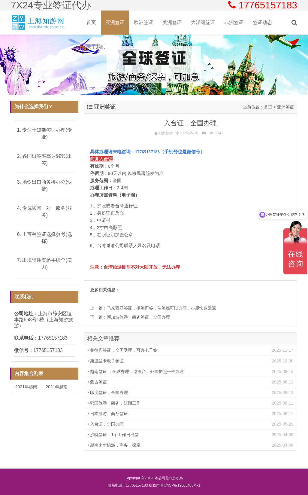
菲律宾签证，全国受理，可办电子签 (123, 350)
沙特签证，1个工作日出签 (113, 434)
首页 (91, 22)
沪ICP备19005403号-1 (182, 485)
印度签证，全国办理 (108, 392)
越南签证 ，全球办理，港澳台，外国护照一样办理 (136, 371)
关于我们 (96, 46)
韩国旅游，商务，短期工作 (114, 403)
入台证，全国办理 (106, 424)
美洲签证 (172, 22)
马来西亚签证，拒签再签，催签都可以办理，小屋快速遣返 (161, 308)
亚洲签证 (115, 22)
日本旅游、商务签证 (108, 413)
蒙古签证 (97, 382)
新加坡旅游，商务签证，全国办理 (138, 317)
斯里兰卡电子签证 (106, 361)
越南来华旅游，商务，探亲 (114, 445)
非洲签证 (233, 22)
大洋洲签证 (203, 22)
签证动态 (262, 22)
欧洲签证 (143, 22)
